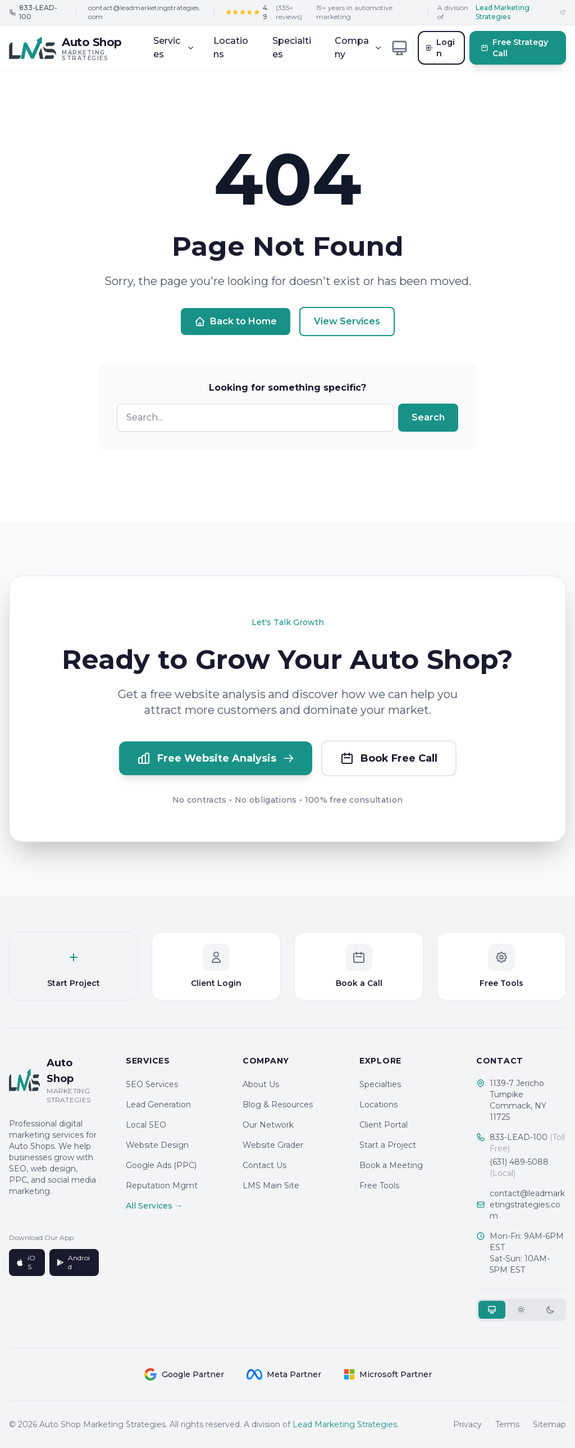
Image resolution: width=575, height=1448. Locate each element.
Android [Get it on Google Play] (73, 1262)
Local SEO (146, 1125)
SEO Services (152, 1084)
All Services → (154, 1206)
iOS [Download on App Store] (25, 1262)
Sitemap (549, 1424)
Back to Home (235, 321)
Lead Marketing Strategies (345, 1424)
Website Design (157, 1145)
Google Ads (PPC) (161, 1165)
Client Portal (383, 1125)
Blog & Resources (278, 1104)
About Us (261, 1084)
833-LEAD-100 (527, 1142)
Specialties (291, 47)
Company (358, 47)
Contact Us (264, 1165)
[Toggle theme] (399, 48)
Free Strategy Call (515, 47)
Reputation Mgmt (162, 1185)
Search (428, 417)
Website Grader (273, 1145)
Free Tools (379, 1185)
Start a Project (387, 1145)
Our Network (268, 1125)
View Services (347, 321)
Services (173, 47)
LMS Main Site (271, 1185)
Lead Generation (158, 1104)
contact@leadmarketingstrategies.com (144, 12)
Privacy (467, 1424)
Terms (507, 1424)
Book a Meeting (391, 1165)
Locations (230, 47)
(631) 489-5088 (519, 1167)
